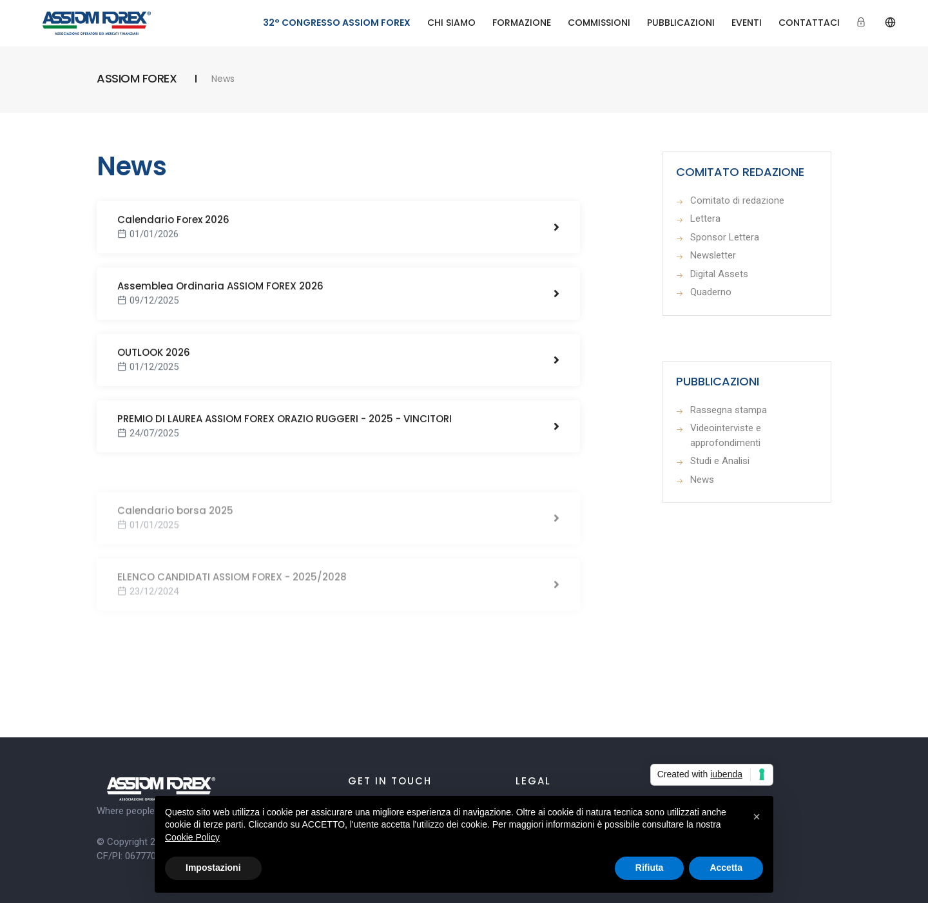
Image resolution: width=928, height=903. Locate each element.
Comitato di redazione (737, 200)
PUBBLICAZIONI (681, 22)
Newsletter (713, 255)
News (702, 479)
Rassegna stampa (728, 410)
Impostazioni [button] (213, 867)
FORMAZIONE (521, 22)
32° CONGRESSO (337, 22)
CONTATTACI (809, 22)
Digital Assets (719, 274)
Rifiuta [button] (649, 867)
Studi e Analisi (719, 461)
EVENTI (746, 22)
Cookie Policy (192, 837)
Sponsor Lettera (724, 237)
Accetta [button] (726, 867)
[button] (756, 816)
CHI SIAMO (451, 22)
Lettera (705, 218)
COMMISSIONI (599, 22)
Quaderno (710, 292)
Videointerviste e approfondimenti (725, 435)
